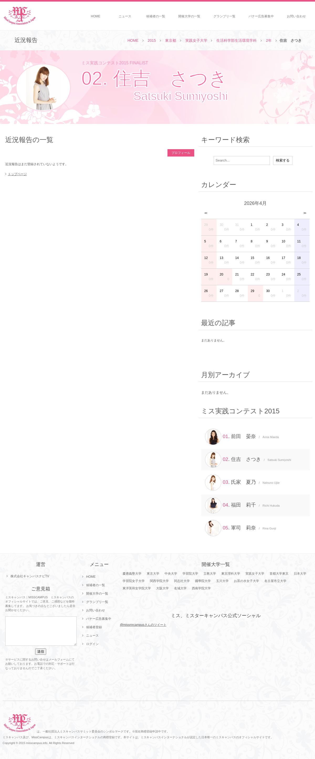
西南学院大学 (201, 588)
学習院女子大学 (134, 581)
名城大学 (180, 588)
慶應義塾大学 (132, 573)
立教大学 (209, 573)
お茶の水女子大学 (246, 581)
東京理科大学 (230, 573)
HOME (95, 16)
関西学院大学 (159, 581)
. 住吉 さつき (248, 459)
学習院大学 (190, 573)
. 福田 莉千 (242, 505)
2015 (152, 40)
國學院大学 (203, 581)
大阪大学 (162, 588)
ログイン (92, 644)
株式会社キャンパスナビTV (29, 576)
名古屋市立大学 (275, 581)
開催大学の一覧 (189, 16)
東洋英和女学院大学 (137, 588)
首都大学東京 (279, 573)
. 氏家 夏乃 (242, 482)
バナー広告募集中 (261, 16)
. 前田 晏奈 (242, 437)
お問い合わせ (296, 16)
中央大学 (171, 573)
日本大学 (300, 573)
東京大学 (153, 573)
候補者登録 (94, 627)
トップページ (17, 174)
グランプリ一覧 (224, 16)
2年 (269, 40)
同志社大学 (182, 581)
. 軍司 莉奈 (240, 528)
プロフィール (180, 153)
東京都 (170, 40)
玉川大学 (222, 581)
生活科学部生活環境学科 (236, 40)
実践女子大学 (196, 40)
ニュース (125, 16)
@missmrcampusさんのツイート (143, 624)
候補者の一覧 (155, 16)
